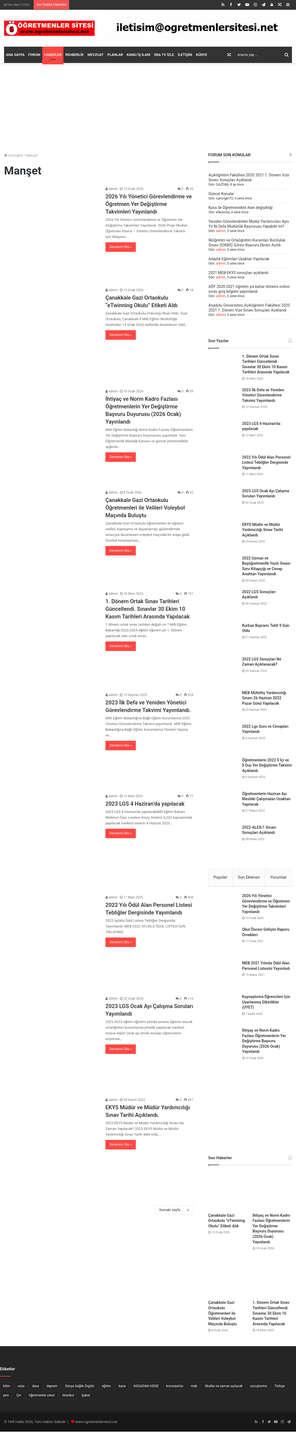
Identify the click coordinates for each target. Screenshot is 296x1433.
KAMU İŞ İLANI (138, 55)
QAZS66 (222, 184)
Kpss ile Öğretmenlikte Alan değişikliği (240, 207)
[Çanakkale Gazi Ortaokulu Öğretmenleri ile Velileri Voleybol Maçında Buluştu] (51, 537)
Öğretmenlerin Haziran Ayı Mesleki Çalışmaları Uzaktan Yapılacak (266, 799)
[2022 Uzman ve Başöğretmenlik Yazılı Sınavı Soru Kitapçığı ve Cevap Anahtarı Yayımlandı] (223, 571)
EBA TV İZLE (164, 55)
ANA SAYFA (15, 55)
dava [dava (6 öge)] (35, 1387)
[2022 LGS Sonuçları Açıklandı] (223, 604)
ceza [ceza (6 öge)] (21, 1387)
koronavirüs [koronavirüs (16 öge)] (174, 1387)
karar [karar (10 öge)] (122, 1387)
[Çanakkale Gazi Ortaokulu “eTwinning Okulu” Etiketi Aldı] (51, 334)
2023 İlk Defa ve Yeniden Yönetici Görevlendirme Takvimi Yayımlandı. (263, 395)
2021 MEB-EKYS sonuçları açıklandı (238, 273)
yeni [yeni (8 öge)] (6, 1397)
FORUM (34, 55)
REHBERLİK (74, 55)
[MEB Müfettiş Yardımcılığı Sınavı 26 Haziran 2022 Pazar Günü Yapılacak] (223, 705)
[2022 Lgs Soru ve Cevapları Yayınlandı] (223, 739)
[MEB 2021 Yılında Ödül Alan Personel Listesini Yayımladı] (223, 977)
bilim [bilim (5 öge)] (6, 1387)
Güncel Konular (221, 194)
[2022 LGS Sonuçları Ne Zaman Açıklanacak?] (223, 672)
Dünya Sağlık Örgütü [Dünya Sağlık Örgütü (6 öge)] (79, 1387)
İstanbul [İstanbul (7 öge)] (68, 1397)
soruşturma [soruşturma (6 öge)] (258, 1387)
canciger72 (224, 198)
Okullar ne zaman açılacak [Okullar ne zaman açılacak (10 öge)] (224, 1387)
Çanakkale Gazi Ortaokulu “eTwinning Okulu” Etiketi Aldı (226, 1221)
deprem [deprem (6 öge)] (52, 1387)
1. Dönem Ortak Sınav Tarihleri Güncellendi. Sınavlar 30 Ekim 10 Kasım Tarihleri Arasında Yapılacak (147, 609)
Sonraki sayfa (174, 1210)
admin (111, 189)
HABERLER (53, 55)
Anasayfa (13, 155)
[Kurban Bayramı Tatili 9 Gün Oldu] (223, 638)
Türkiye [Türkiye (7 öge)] (279, 1387)
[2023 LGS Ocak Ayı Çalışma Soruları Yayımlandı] (51, 1043)
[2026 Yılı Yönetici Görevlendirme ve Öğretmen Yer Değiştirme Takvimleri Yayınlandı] (51, 233)
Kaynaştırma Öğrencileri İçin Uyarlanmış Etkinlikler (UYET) (266, 1003)
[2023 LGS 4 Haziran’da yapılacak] (51, 840)
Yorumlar (278, 877)
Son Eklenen (249, 877)
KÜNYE (201, 55)
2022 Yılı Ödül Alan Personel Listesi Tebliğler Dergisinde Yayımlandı (266, 462)
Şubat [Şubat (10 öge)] (86, 1397)
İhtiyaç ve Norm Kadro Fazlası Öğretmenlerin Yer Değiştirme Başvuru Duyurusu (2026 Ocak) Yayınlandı (264, 1042)
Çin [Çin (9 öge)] (19, 1397)
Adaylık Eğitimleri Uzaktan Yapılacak (238, 259)
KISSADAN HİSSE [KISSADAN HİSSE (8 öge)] (146, 1387)
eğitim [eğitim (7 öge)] (106, 1387)
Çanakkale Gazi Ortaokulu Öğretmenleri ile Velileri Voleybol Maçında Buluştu (145, 508)
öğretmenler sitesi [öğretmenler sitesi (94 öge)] (42, 1397)
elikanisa (222, 212)
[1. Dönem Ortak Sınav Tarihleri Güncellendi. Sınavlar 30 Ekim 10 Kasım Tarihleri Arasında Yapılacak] (51, 638)
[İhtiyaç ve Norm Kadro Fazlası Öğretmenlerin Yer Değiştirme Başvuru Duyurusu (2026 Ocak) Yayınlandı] (51, 436)
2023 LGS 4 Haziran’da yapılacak (144, 803)
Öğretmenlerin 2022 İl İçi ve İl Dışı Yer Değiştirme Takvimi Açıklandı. (267, 765)
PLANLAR (115, 55)
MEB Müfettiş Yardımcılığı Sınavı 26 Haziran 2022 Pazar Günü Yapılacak (264, 698)
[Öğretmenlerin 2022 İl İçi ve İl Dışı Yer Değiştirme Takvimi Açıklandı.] (223, 772)
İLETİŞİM (185, 55)
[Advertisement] (148, 106)
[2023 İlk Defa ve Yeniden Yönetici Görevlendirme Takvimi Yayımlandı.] (51, 739)
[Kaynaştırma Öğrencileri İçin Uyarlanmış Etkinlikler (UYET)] (223, 1010)
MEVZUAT (96, 55)
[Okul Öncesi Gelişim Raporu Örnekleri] (223, 943)
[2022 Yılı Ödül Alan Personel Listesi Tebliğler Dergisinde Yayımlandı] (51, 942)
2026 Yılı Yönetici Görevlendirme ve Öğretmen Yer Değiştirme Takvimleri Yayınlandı (148, 204)
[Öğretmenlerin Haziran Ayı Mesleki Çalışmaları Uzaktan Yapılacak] (223, 806)
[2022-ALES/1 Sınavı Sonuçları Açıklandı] (223, 840)
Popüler (220, 877)
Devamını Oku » (121, 247)
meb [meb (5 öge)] (194, 1387)
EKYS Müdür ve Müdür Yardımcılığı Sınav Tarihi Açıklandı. (262, 529)
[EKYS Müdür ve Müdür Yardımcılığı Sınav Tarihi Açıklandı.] (51, 1144)
